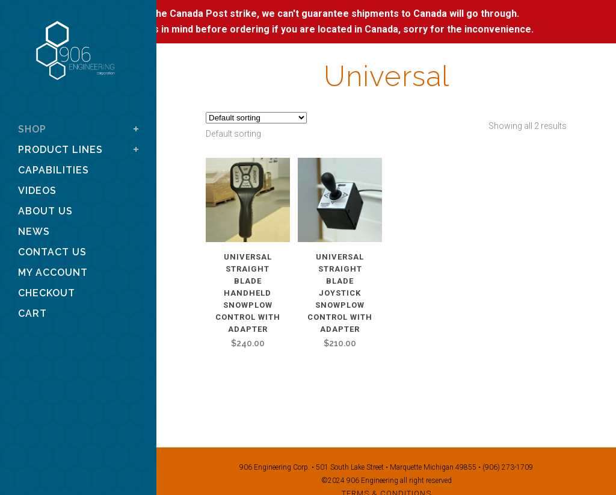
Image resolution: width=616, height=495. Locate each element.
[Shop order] (256, 117)
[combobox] (233, 134)
